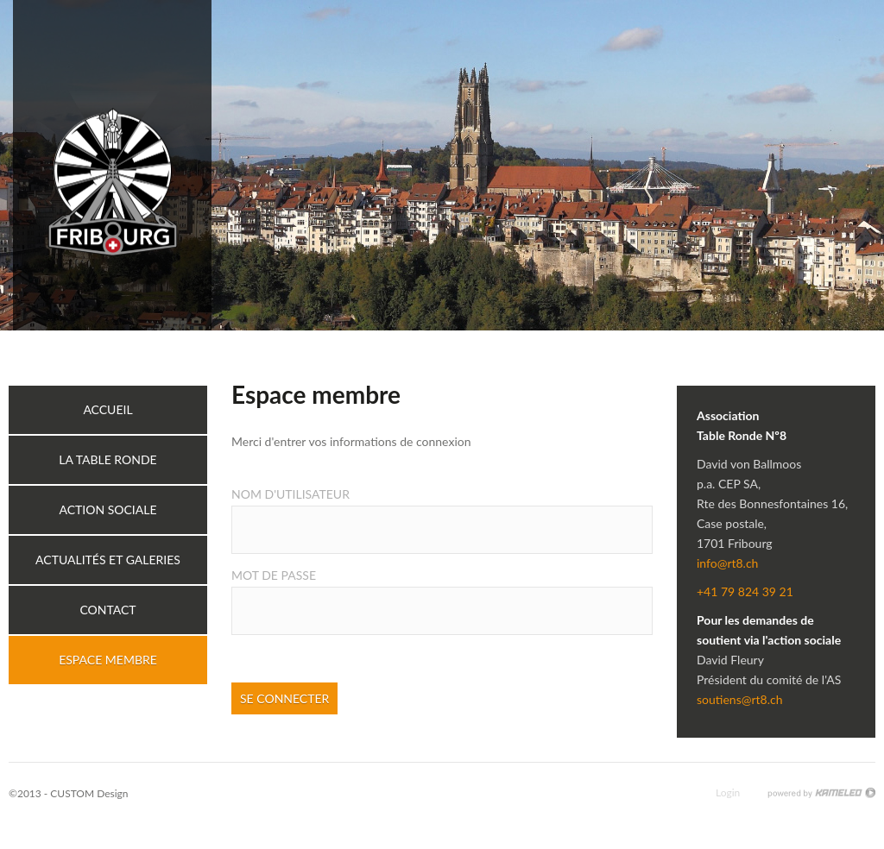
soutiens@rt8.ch (739, 699)
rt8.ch (112, 165)
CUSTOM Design (89, 793)
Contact (107, 609)
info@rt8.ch (727, 563)
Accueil (107, 409)
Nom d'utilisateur (290, 494)
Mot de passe (273, 575)
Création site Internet (821, 793)
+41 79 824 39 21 (745, 591)
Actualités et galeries (107, 559)
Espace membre (108, 659)
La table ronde (107, 459)
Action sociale (107, 509)
